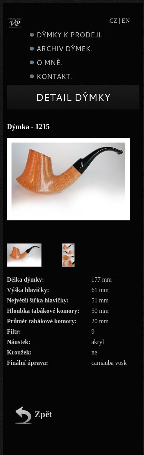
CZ (113, 20)
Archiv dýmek (60, 48)
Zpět (33, 414)
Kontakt (50, 76)
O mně (45, 62)
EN (126, 20)
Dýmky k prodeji (65, 34)
